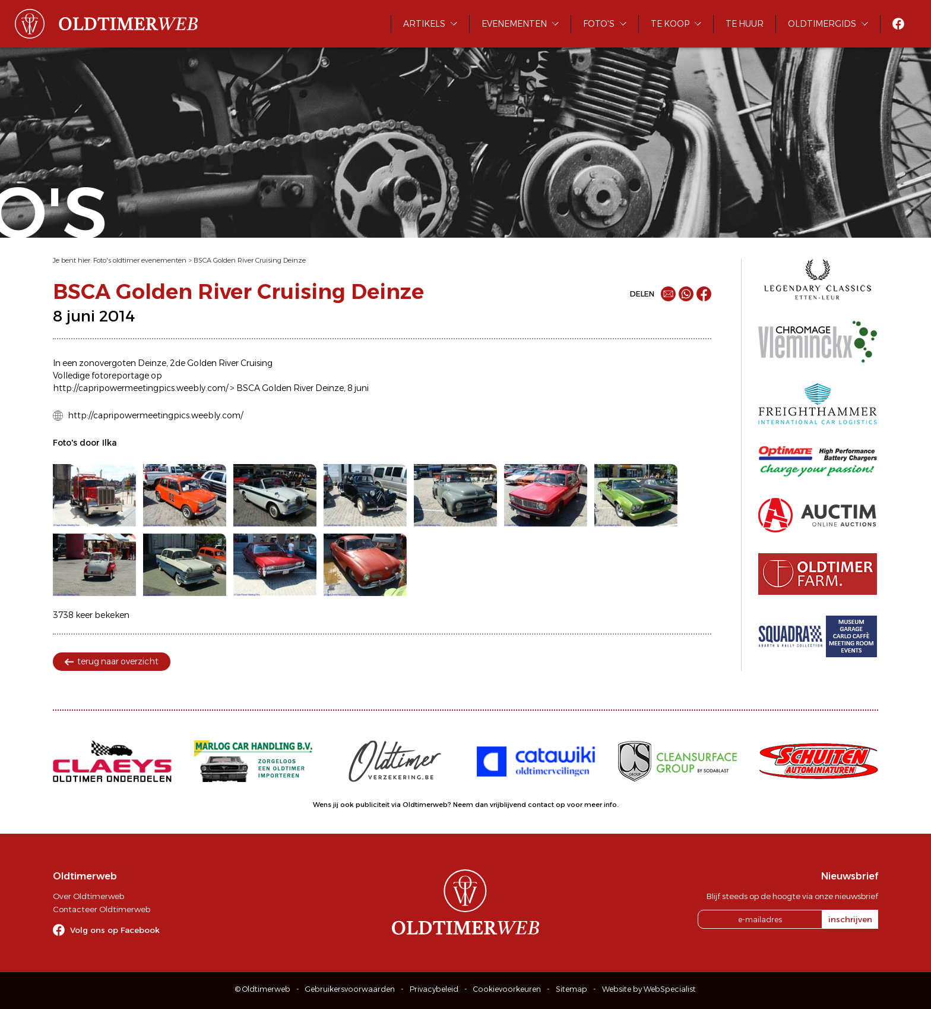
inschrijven (850, 919)
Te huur (745, 23)
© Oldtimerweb (262, 989)
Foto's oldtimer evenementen (139, 260)
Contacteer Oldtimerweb (101, 909)
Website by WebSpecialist (649, 989)
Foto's (599, 23)
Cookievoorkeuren (507, 989)
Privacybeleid (434, 989)
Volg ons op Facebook (115, 930)
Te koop (670, 23)
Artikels (424, 23)
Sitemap (571, 989)
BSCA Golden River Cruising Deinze (250, 260)
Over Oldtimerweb (88, 896)
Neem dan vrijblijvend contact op (509, 804)
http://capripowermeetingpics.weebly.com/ (155, 415)
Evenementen (514, 23)
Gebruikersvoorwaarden (350, 989)
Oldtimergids (822, 23)
